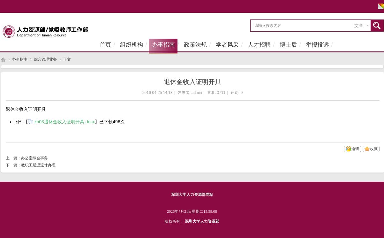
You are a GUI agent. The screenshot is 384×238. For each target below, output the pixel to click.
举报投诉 (317, 45)
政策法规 (195, 45)
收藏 (374, 149)
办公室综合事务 (34, 158)
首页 (105, 45)
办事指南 (163, 45)
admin (197, 92)
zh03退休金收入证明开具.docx (64, 121)
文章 (358, 25)
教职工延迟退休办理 (38, 165)
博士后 (288, 45)
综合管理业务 (45, 59)
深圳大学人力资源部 (202, 221)
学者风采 (227, 45)
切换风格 (380, 6)
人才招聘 (259, 45)
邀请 (355, 149)
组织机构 (131, 45)
